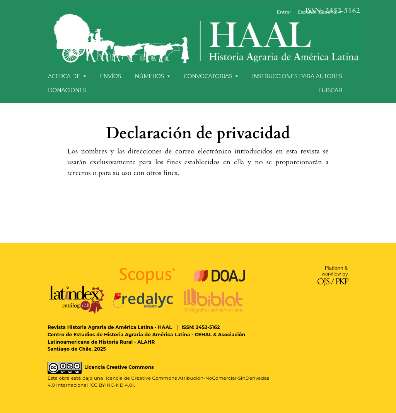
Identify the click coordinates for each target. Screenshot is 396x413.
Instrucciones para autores (297, 76)
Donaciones (67, 90)
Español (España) (322, 11)
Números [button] (150, 76)
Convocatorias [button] (209, 76)
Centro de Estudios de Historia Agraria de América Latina (119, 334)
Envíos (110, 76)
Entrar (284, 12)
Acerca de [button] (65, 76)
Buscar (330, 90)
